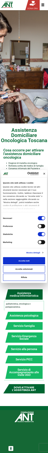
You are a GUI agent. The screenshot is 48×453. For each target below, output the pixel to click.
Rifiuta (24, 277)
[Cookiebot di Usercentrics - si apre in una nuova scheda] (29, 173)
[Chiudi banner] (44, 174)
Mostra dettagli (33, 253)
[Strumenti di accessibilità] (10, 448)
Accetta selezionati (24, 269)
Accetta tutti (24, 261)
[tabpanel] (24, 305)
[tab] (24, 294)
